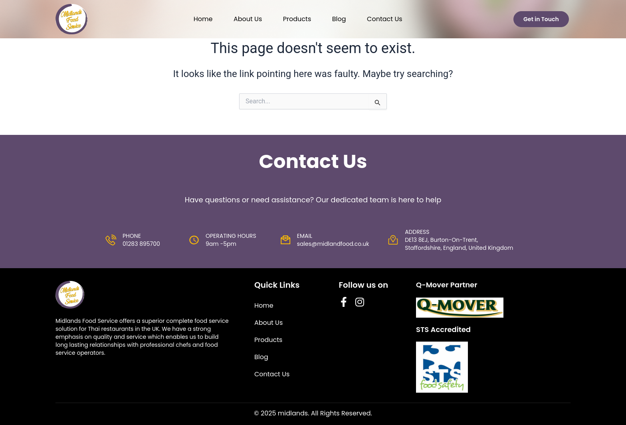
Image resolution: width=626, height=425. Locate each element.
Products (297, 19)
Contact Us (384, 19)
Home (203, 19)
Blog (339, 19)
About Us (248, 19)
